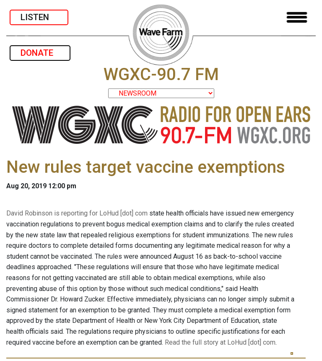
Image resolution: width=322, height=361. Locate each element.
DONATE (40, 53)
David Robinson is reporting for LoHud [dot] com (77, 213)
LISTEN (39, 17)
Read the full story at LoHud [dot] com (220, 342)
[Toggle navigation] (296, 17)
